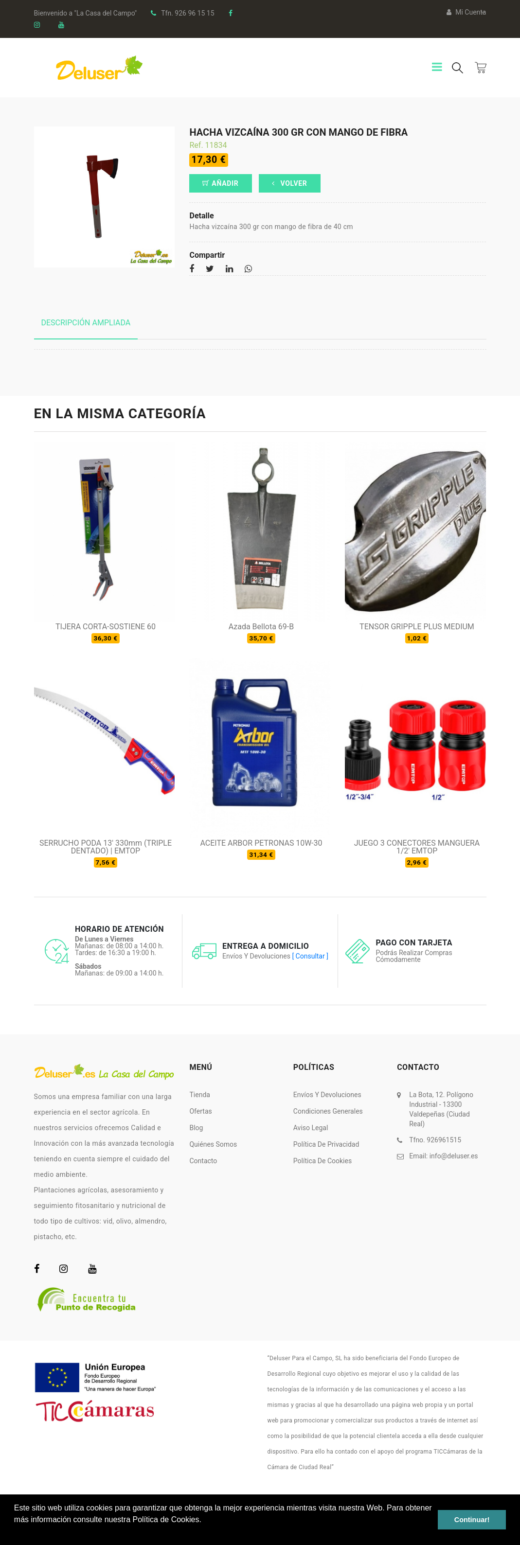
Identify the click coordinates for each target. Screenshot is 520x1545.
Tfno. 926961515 (435, 1140)
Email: (443, 1156)
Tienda (199, 1095)
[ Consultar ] (310, 956)
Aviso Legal (310, 1128)
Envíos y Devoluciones (327, 1095)
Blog (196, 1128)
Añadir (220, 183)
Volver (289, 183)
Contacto (203, 1161)
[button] (15, 1532)
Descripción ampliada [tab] (86, 322)
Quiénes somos (213, 1144)
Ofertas (200, 1111)
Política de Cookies (322, 1161)
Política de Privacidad (326, 1144)
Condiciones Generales (328, 1111)
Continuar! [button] (472, 1520)
